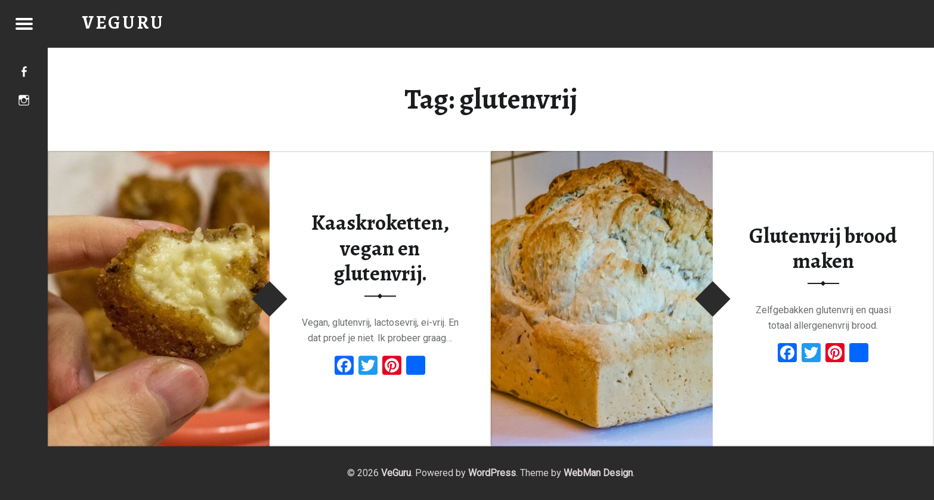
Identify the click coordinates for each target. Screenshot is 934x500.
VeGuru (396, 473)
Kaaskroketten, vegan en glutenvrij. (380, 248)
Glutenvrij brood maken (823, 248)
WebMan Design (598, 473)
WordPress (492, 473)
